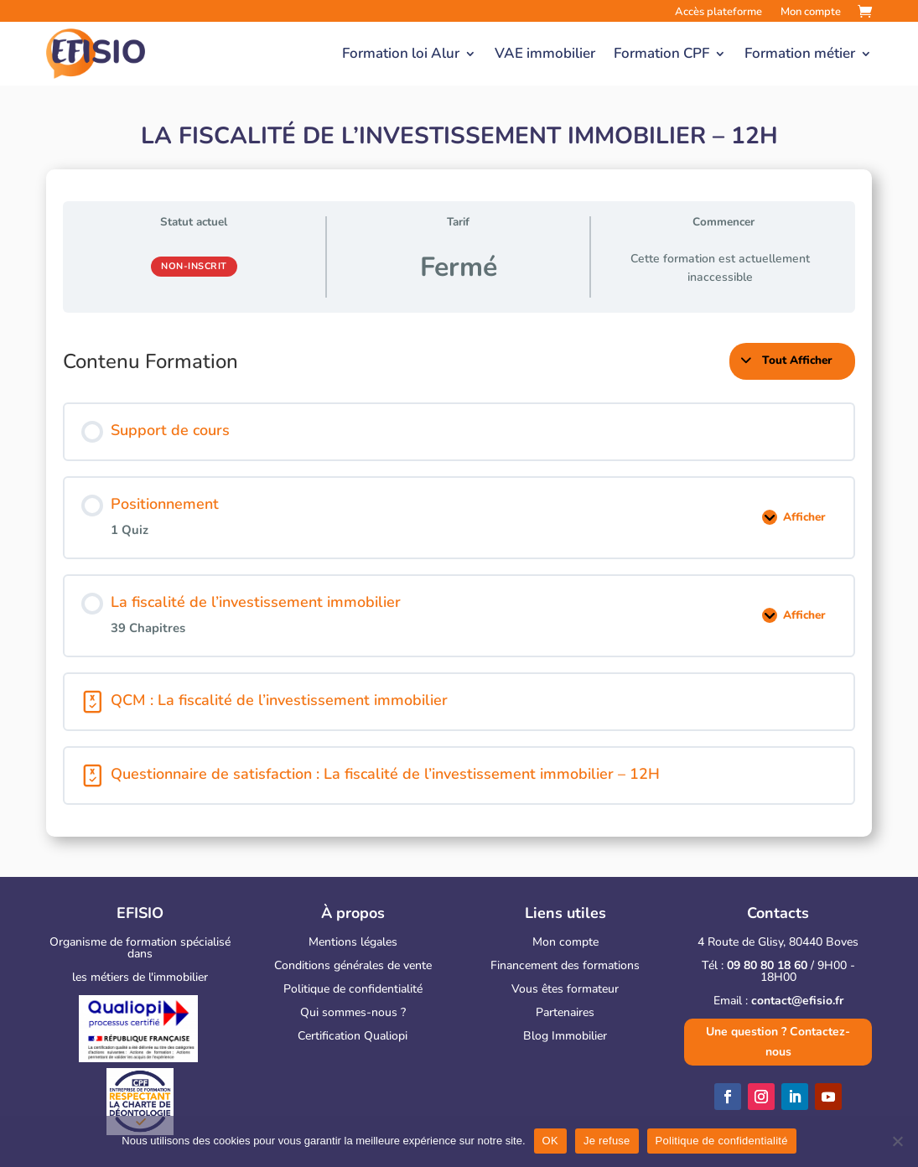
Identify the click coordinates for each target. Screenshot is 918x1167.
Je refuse (606, 1140)
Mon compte (565, 942)
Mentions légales (353, 942)
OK (550, 1140)
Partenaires (565, 1012)
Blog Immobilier (565, 1036)
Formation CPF (661, 53)
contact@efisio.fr (797, 1001)
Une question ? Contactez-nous (778, 1042)
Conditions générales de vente (353, 965)
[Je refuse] (897, 1141)
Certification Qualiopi (352, 1036)
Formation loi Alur (400, 53)
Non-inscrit (194, 266)
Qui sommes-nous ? (353, 1012)
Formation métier (799, 53)
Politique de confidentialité (353, 989)
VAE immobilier (545, 53)
